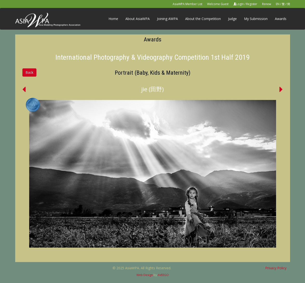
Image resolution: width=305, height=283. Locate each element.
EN (277, 4)
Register (251, 4)
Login (240, 4)
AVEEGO (163, 275)
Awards (280, 18)
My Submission (256, 18)
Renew (266, 4)
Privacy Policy (275, 268)
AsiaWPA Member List (187, 4)
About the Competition (203, 18)
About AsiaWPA (137, 18)
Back (29, 72)
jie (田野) (152, 89)
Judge (232, 18)
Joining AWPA (167, 18)
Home (113, 18)
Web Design (144, 275)
